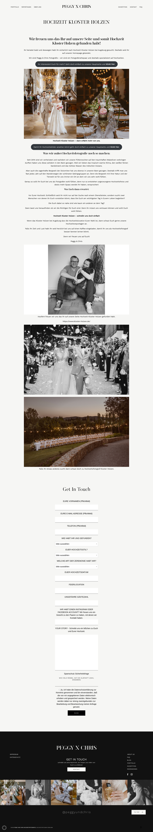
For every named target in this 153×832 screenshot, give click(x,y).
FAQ (140, 7)
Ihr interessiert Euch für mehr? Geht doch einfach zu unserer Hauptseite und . (76, 64)
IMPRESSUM (14, 754)
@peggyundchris (76, 812)
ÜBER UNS (37, 7)
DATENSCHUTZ (15, 757)
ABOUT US (130, 754)
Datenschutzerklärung (83, 690)
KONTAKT (133, 7)
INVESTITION (122, 7)
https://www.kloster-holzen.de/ (76, 321)
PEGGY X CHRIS (76, 750)
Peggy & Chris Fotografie (47, 58)
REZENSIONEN (132, 769)
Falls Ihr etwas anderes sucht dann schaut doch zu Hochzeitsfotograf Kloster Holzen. (76, 469)
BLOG (129, 760)
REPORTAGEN (26, 7)
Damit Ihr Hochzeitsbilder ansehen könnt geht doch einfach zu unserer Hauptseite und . (77, 147)
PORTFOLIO (15, 7)
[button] (4, 827)
